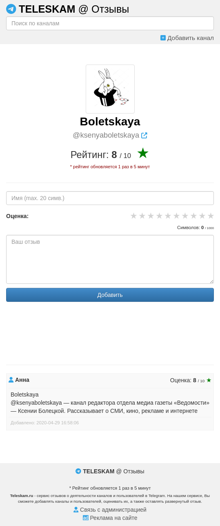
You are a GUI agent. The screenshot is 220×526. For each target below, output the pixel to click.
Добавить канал (187, 37)
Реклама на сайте (110, 518)
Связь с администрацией (110, 509)
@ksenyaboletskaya (110, 135)
